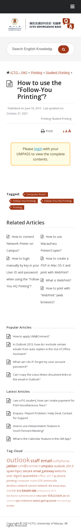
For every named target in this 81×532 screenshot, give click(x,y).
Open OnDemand (24, 500)
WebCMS (60, 471)
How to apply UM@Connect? (31, 336)
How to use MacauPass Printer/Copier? (51, 244)
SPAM (10, 471)
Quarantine (30, 476)
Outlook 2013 (64, 466)
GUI (69, 500)
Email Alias (59, 485)
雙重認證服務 (55, 495)
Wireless (10, 505)
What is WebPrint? (58, 280)
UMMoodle (50, 481)
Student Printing (61, 119)
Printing (46, 119)
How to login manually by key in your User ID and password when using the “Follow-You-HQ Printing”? (23, 272)
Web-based (62, 500)
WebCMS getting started (44, 500)
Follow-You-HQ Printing (57, 200)
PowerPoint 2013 (46, 490)
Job (64, 495)
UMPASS (47, 466)
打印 (40, 481)
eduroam (41, 495)
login (38, 148)
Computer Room (36, 194)
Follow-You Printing (24, 200)
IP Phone (60, 476)
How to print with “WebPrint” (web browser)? (55, 295)
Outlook (18, 459)
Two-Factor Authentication (21, 495)
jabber (11, 466)
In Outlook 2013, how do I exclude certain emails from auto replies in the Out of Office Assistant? (41, 349)
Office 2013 (45, 476)
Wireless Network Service (21, 485)
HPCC (18, 471)
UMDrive (10, 500)
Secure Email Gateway (38, 471)
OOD (68, 495)
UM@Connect (29, 466)
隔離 (34, 490)
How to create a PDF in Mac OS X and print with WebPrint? (55, 265)
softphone (61, 461)
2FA (50, 485)
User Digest (14, 476)
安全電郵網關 (24, 490)
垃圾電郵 (11, 490)
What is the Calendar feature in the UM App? (42, 439)
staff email (41, 460)
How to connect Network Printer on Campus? (20, 244)
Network (43, 485)
